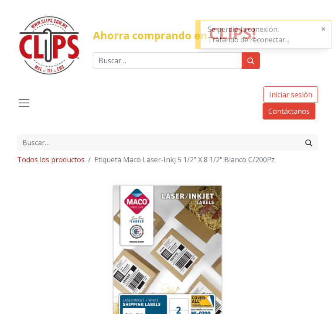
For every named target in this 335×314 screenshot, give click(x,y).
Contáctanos (289, 111)
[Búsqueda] (251, 60)
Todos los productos (51, 159)
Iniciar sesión (290, 94)
